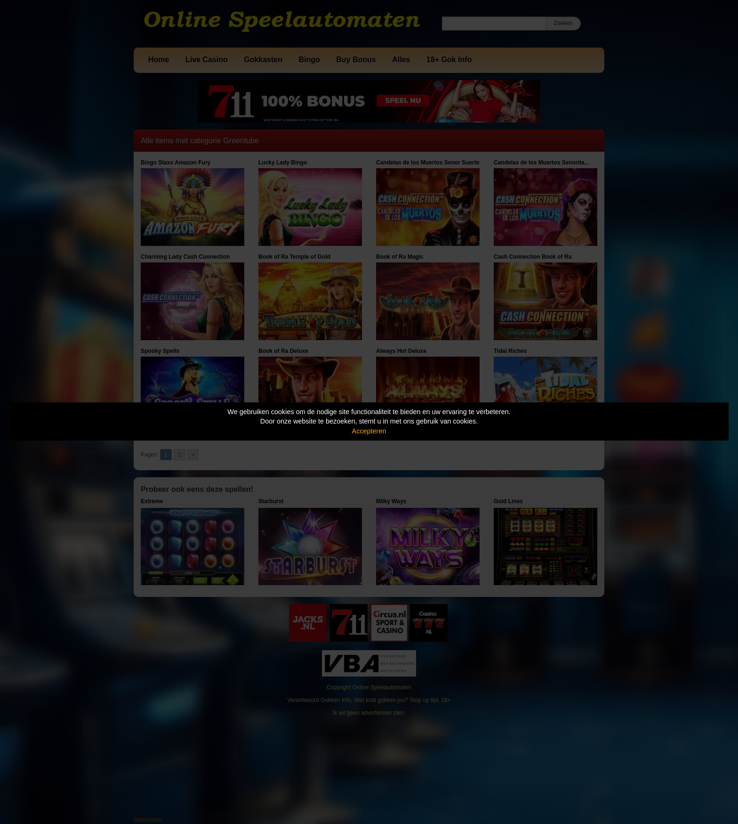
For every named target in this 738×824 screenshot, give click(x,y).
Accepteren (369, 431)
